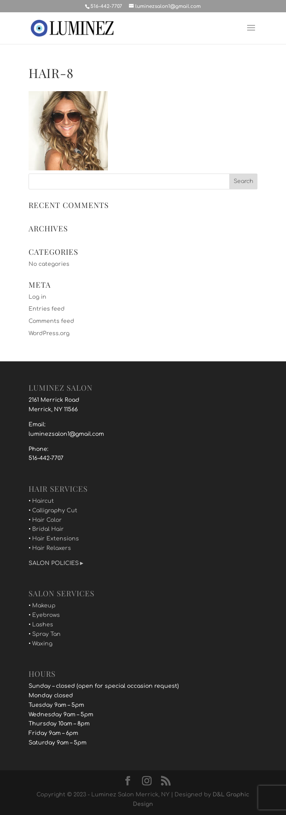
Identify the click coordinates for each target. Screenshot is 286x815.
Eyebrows (46, 615)
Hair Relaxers (51, 548)
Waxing (42, 644)
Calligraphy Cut (54, 510)
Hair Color (47, 520)
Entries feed (47, 309)
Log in (37, 297)
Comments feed (51, 321)
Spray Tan (46, 634)
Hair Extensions (55, 539)
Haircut (43, 501)
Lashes (42, 625)
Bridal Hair (48, 529)
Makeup (44, 606)
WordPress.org (49, 333)
